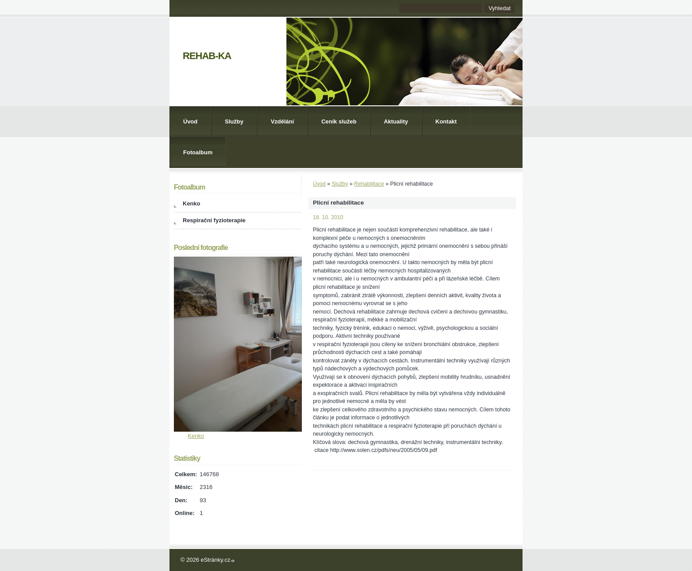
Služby (234, 121)
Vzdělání (282, 121)
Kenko (191, 203)
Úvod (190, 121)
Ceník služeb (338, 121)
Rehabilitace (369, 184)
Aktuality (396, 121)
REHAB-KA (207, 55)
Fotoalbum (197, 152)
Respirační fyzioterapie (214, 220)
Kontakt (446, 121)
